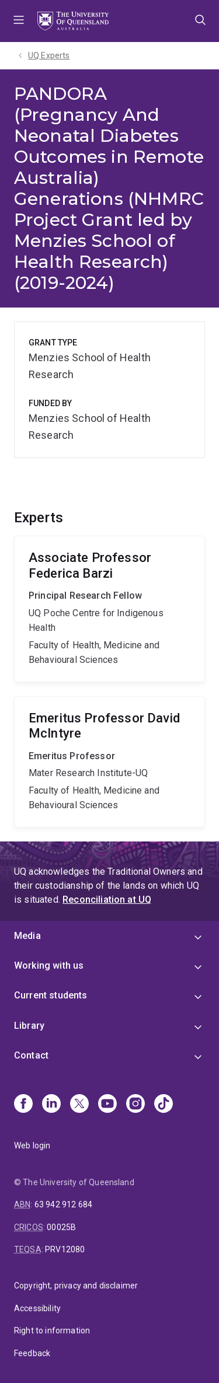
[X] (79, 1104)
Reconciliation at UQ (106, 899)
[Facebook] (23, 1104)
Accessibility (37, 1308)
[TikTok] (163, 1104)
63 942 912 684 (63, 1204)
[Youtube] (107, 1104)
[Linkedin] (51, 1104)
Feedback (32, 1353)
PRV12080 (65, 1249)
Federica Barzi (109, 609)
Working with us (49, 965)
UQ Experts (49, 55)
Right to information (52, 1330)
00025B (61, 1227)
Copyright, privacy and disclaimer (76, 1285)
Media (27, 935)
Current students (51, 995)
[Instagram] (135, 1104)
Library (29, 1025)
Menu (18, 21)
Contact (31, 1055)
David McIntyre (109, 762)
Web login (32, 1145)
